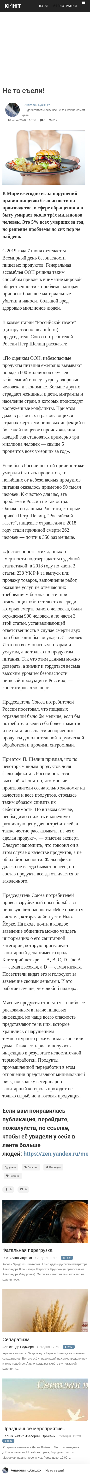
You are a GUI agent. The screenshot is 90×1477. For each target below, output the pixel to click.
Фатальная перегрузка (27, 1250)
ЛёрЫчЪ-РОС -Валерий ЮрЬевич (28, 1436)
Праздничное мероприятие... (34, 1428)
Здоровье (10, 1167)
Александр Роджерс (18, 1347)
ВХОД (44, 6)
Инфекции (53, 1167)
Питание (12, 1176)
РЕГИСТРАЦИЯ (65, 6)
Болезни (30, 1167)
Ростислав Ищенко (17, 1258)
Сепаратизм (16, 1339)
